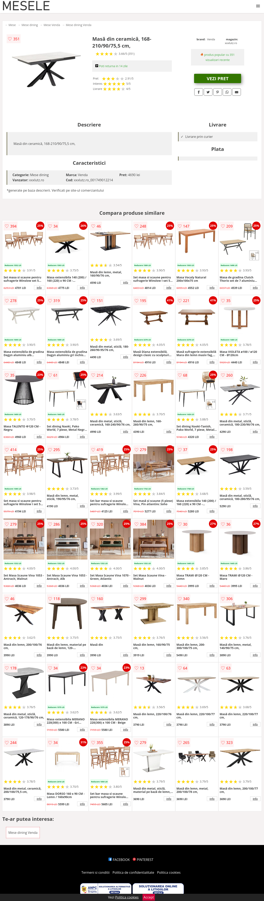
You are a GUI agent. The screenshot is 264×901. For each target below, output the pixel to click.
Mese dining (29, 25)
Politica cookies (169, 872)
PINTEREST (143, 859)
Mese (12, 25)
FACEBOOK (119, 859)
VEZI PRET (218, 78)
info (39, 287)
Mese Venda (52, 25)
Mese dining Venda (78, 25)
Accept (149, 897)
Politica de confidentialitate (133, 872)
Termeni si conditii (95, 872)
